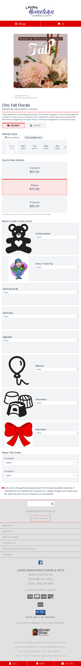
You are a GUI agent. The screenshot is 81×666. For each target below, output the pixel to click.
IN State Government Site (52, 647)
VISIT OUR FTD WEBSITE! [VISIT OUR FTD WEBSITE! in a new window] (29, 622)
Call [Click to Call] (13, 663)
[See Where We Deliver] (40, 518)
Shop (20, 24)
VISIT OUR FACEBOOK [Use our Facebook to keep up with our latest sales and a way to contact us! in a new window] (53, 622)
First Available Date (33, 137)
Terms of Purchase (41, 656)
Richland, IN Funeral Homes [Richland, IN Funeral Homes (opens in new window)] (28, 642)
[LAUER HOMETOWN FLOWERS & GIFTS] (40, 17)
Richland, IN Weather (26, 647)
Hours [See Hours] (67, 663)
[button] (40, 612)
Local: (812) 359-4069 (40, 583)
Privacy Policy (22, 656)
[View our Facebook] (40, 563)
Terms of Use (59, 656)
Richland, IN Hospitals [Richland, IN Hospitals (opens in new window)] (55, 642)
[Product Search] (41, 504)
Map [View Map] (40, 663)
